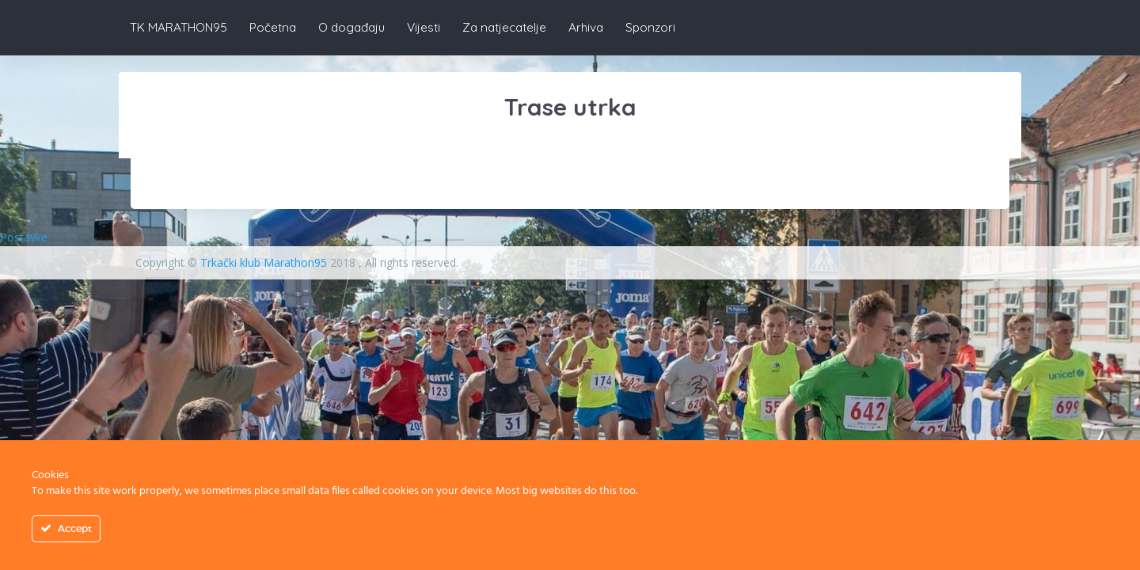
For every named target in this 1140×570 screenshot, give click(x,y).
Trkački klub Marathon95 (263, 262)
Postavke (24, 237)
